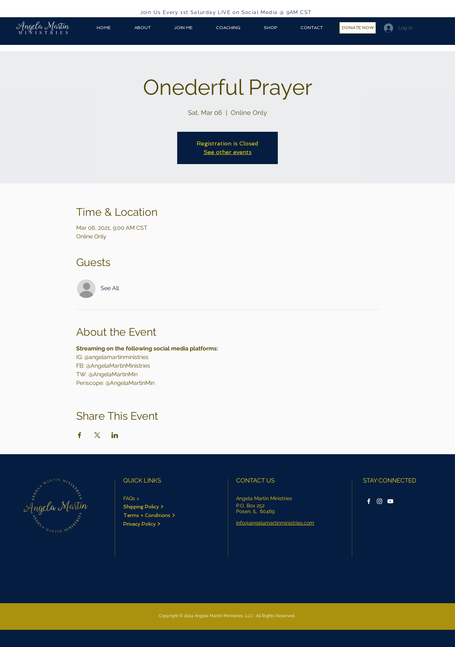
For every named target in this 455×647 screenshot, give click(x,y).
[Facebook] (368, 501)
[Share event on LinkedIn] (114, 435)
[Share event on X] (97, 435)
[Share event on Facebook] (79, 435)
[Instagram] (379, 501)
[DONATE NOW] (357, 28)
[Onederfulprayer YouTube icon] (390, 501)
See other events (227, 152)
